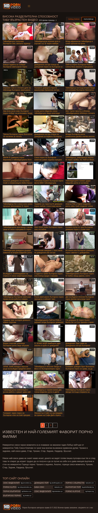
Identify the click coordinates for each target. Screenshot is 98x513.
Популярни (88, 19)
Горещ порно (74, 19)
